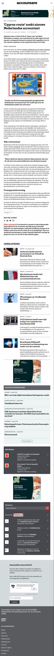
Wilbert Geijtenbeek (10, 224)
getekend (17, 147)
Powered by (26, 515)
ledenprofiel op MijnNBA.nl (20, 578)
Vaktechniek (5, 639)
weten (45, 202)
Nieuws (3, 633)
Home (3, 630)
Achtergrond (5, 642)
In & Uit (3, 645)
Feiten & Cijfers (6, 647)
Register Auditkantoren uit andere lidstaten (36, 50)
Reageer (8, 212)
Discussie (4, 636)
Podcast (3, 653)
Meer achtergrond (27, 441)
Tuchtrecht (5, 650)
